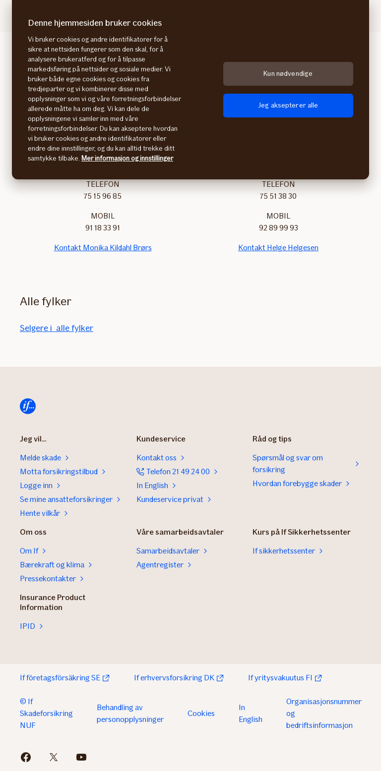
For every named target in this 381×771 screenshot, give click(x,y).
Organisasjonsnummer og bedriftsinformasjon (324, 713)
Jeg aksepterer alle (288, 105)
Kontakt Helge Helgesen (278, 247)
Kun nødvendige (288, 73)
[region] (190, 89)
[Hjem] (28, 406)
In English (250, 713)
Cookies (201, 713)
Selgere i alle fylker (56, 328)
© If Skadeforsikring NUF (46, 713)
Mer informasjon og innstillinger (127, 158)
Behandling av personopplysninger (130, 713)
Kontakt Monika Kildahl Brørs (103, 247)
